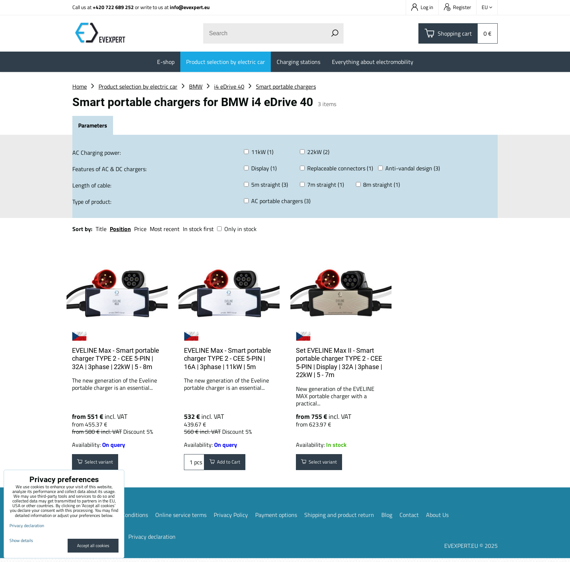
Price (140, 229)
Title (101, 229)
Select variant (100, 464)
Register (457, 7)
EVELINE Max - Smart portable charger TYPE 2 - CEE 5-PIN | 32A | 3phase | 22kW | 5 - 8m (115, 359)
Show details (21, 540)
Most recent (165, 229)
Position (120, 229)
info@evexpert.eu (190, 7)
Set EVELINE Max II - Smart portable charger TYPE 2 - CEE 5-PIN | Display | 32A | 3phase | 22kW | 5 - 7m (339, 363)
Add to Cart (229, 464)
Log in (422, 7)
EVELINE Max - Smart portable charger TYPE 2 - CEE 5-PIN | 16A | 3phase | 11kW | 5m (227, 359)
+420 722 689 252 (113, 7)
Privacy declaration (152, 540)
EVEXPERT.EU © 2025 (471, 549)
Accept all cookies (93, 545)
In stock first (198, 229)
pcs (194, 464)
